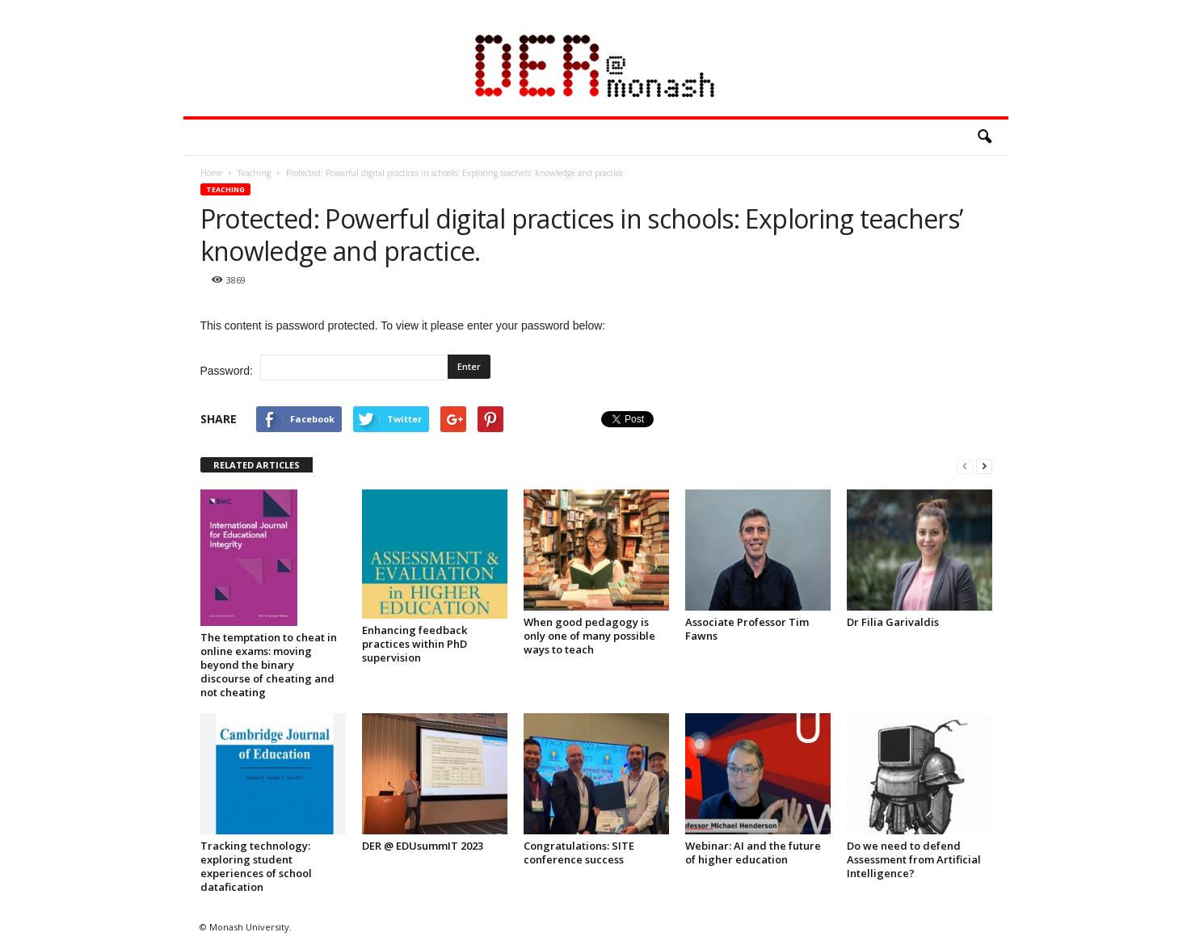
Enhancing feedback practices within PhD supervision (414, 644)
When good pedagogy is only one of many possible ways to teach (589, 636)
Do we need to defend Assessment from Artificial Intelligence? (914, 859)
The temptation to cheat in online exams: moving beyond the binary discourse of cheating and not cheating (268, 664)
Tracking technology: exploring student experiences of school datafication (256, 866)
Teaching (225, 189)
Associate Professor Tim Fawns (747, 629)
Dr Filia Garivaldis (893, 622)
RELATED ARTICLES (256, 465)
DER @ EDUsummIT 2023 (422, 845)
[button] (984, 137)
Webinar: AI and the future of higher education (753, 852)
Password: (324, 367)
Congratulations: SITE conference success (579, 852)
